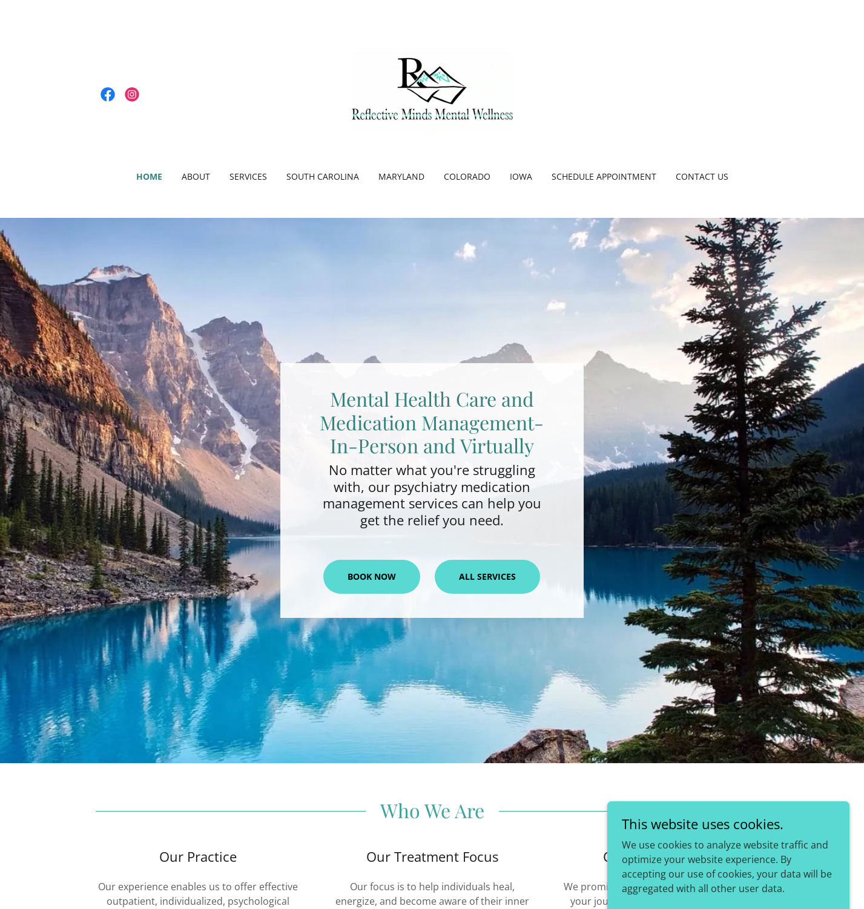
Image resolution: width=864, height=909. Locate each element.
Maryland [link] (401, 176)
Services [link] (248, 176)
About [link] (196, 176)
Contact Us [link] (702, 176)
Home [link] (149, 176)
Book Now (372, 576)
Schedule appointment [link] (604, 176)
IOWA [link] (521, 176)
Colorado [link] (467, 176)
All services (487, 576)
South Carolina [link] (322, 176)
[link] (108, 94)
